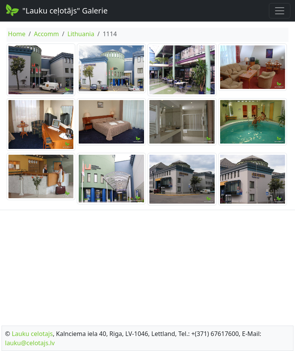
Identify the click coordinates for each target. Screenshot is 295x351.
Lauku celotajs (32, 333)
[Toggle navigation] (279, 10)
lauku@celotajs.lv (30, 343)
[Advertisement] (147, 265)
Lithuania (80, 34)
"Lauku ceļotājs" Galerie (56, 10)
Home (17, 34)
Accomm (46, 34)
